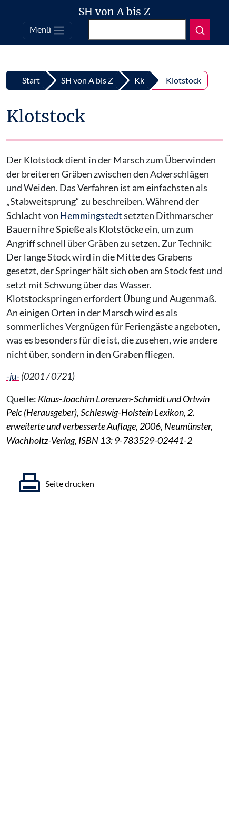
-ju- (12, 376)
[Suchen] (137, 29)
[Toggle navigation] (47, 30)
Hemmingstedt (91, 215)
